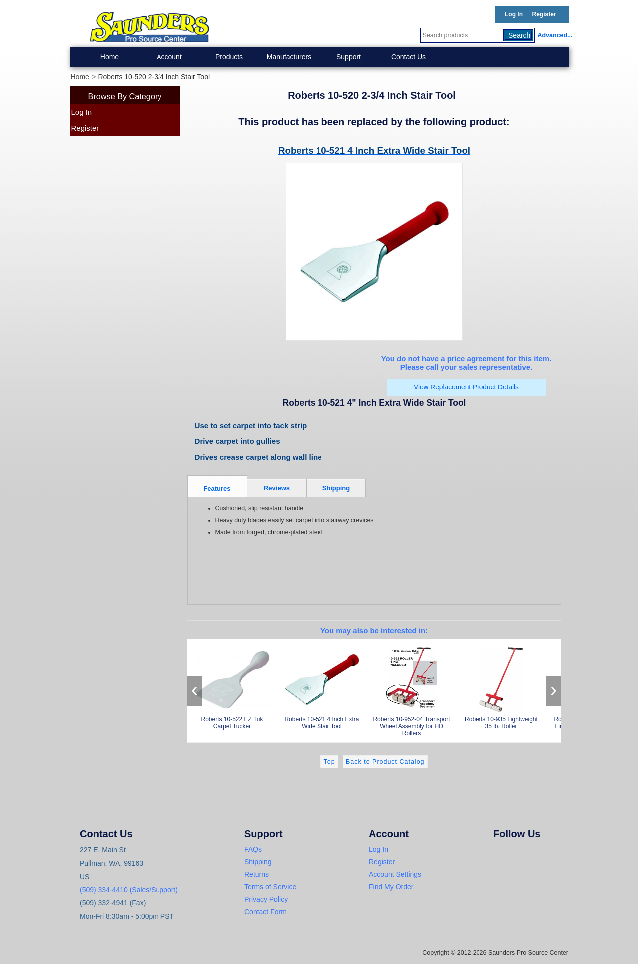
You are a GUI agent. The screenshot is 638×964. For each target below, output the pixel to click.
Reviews (277, 488)
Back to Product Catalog (385, 761)
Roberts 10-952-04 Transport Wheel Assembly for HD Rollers (411, 690)
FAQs (253, 849)
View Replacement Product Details (466, 387)
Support (348, 57)
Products (229, 57)
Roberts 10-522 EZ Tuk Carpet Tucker (232, 686)
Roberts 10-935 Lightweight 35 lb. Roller (501, 686)
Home (109, 57)
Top (329, 761)
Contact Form (265, 912)
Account (169, 57)
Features (216, 488)
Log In (514, 14)
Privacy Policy (266, 899)
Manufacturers (289, 57)
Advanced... (553, 35)
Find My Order (391, 887)
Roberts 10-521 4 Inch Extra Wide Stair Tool (322, 686)
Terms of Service (270, 887)
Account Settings (395, 874)
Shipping (336, 488)
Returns (256, 874)
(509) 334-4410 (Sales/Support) (129, 890)
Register (544, 14)
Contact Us (408, 57)
